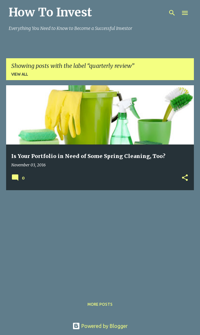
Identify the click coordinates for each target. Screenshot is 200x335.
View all (19, 74)
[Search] (172, 13)
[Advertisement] (100, 240)
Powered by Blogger (100, 326)
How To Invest (50, 12)
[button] (185, 178)
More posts (100, 304)
